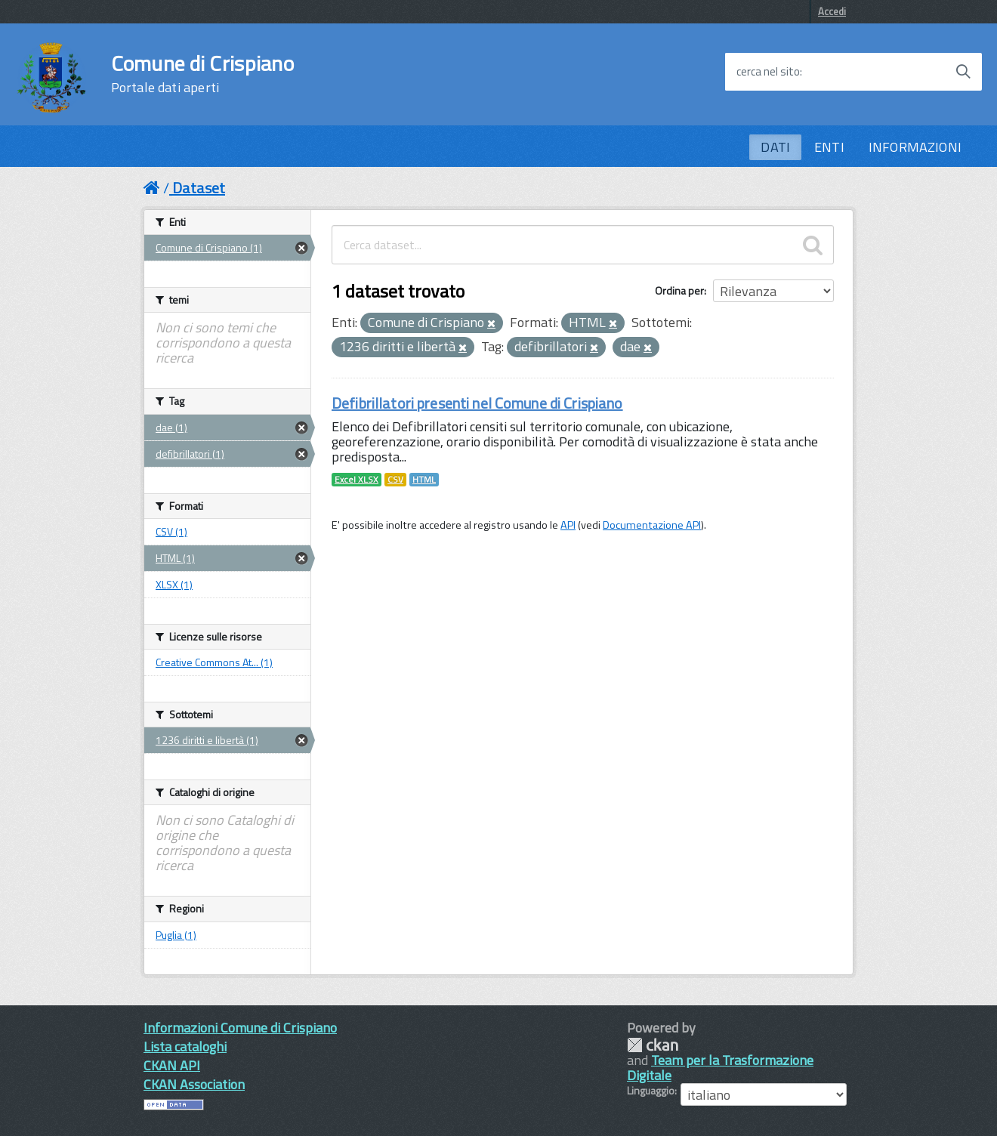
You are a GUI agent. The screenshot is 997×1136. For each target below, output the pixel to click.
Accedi (832, 11)
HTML (424, 479)
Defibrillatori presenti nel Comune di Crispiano (477, 403)
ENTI (829, 147)
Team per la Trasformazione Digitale (720, 1067)
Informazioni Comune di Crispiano (240, 1027)
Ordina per (679, 290)
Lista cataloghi (185, 1046)
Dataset (198, 187)
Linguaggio (650, 1090)
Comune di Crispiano (202, 74)
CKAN (652, 1045)
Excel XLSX (356, 479)
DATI (775, 147)
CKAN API (172, 1065)
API (568, 525)
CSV (395, 479)
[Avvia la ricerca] (963, 72)
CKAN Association (194, 1084)
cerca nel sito (768, 71)
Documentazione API (652, 525)
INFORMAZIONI (915, 147)
